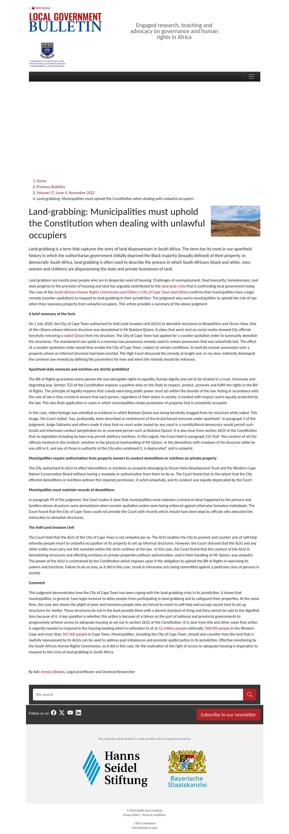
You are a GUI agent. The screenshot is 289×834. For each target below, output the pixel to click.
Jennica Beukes (53, 671)
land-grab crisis (173, 286)
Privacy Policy (131, 815)
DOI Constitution (145, 823)
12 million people (173, 628)
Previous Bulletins (51, 186)
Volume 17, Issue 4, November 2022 (66, 192)
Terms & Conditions (154, 815)
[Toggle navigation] (251, 77)
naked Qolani (74, 335)
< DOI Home (39, 8)
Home (41, 180)
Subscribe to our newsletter (228, 715)
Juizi (154, 828)
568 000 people (217, 628)
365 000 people (74, 634)
